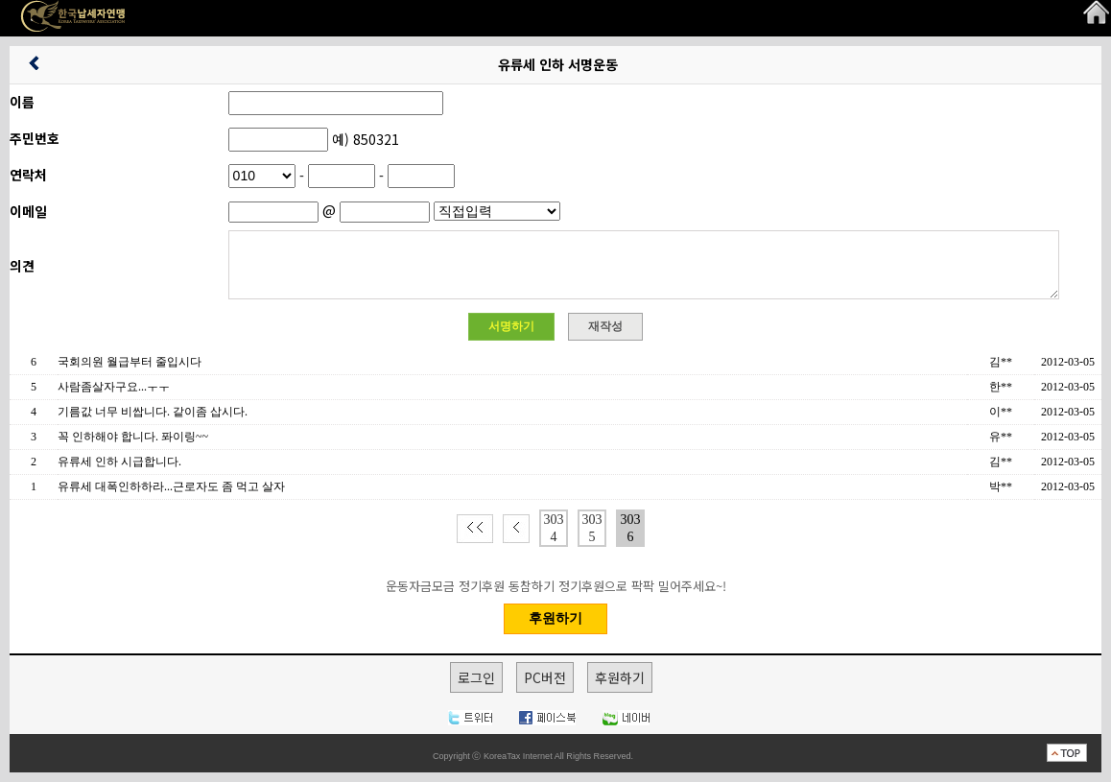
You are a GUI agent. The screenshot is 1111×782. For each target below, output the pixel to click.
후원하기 (620, 677)
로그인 (476, 677)
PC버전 (545, 677)
